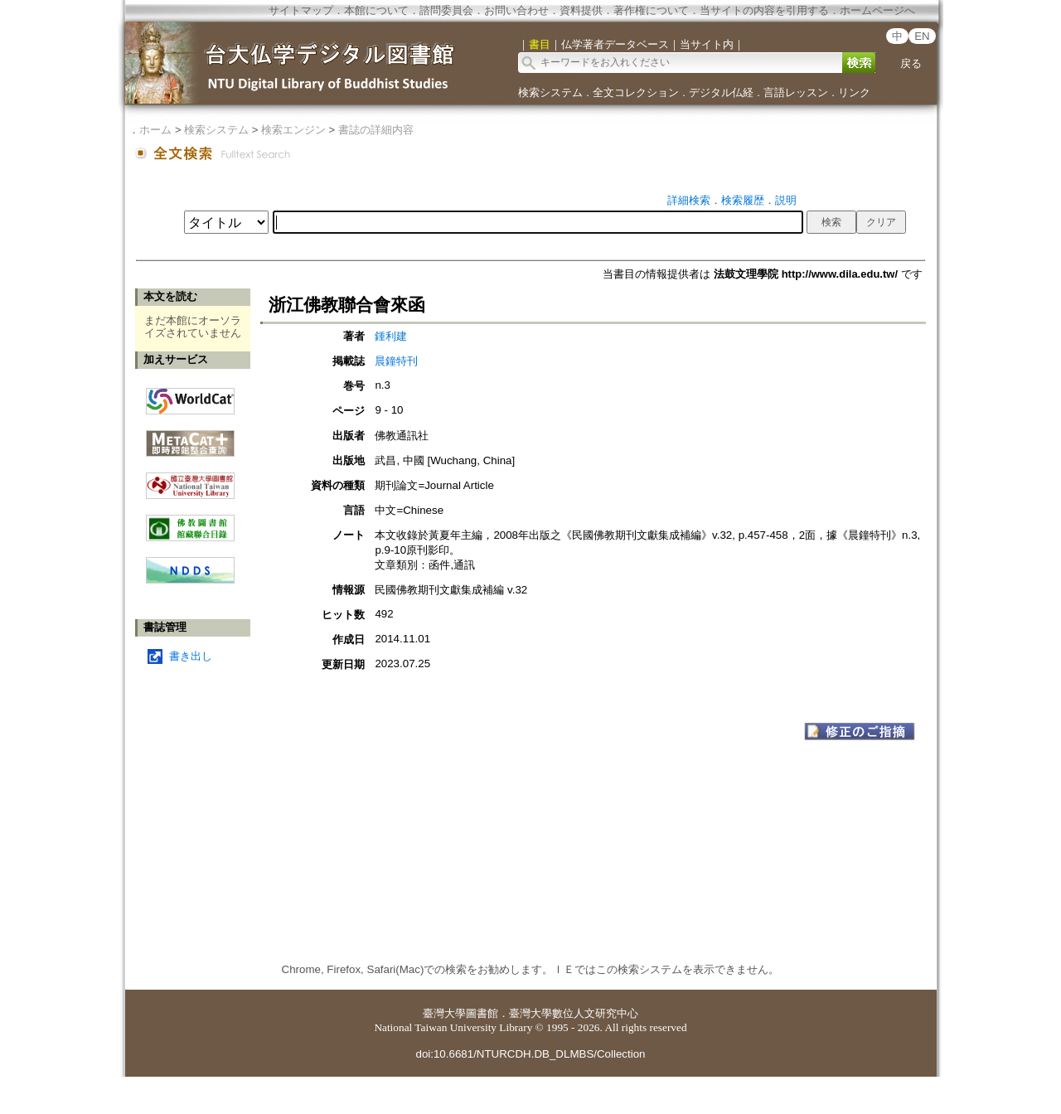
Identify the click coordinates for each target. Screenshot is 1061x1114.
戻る (911, 63)
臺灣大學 (444, 1013)
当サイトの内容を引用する (764, 10)
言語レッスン (795, 92)
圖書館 (482, 1013)
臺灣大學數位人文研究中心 (573, 1013)
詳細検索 (688, 200)
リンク (854, 92)
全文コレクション (636, 92)
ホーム (155, 130)
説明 (786, 200)
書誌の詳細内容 (376, 130)
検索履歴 (742, 200)
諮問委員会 (446, 10)
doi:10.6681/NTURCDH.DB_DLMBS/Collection (530, 1054)
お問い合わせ (516, 10)
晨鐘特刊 (396, 361)
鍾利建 (391, 336)
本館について (376, 10)
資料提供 (581, 10)
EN (922, 36)
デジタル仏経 (721, 92)
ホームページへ (877, 10)
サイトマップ (301, 10)
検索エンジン (293, 130)
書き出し (190, 656)
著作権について (651, 10)
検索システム (550, 92)
